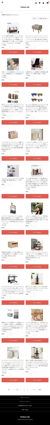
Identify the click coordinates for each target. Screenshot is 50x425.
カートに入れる (13, 52)
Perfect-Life (25, 7)
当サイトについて (25, 397)
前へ (9, 389)
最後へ (40, 389)
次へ (34, 389)
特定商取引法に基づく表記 (25, 405)
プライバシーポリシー (25, 401)
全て (2, 12)
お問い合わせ (25, 409)
